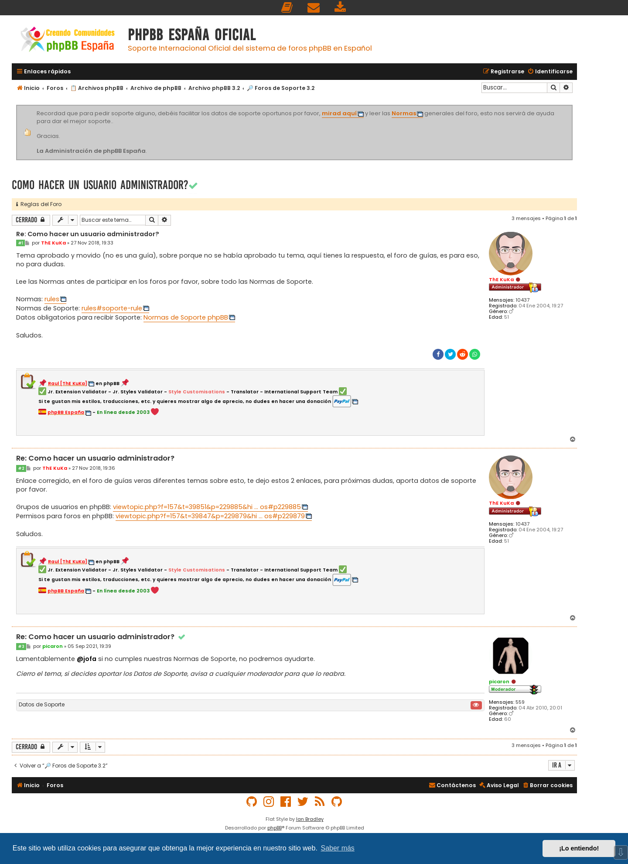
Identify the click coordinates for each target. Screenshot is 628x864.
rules (51, 299)
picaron (499, 681)
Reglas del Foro (38, 204)
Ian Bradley (310, 819)
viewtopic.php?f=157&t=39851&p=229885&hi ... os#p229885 (207, 507)
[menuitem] (287, 7)
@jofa (86, 658)
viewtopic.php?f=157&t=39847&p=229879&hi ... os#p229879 (210, 516)
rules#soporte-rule (112, 308)
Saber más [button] (338, 848)
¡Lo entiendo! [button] (579, 848)
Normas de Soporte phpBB (185, 317)
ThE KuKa (501, 279)
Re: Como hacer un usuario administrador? (87, 234)
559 (520, 702)
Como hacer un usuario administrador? (100, 185)
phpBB (274, 827)
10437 (522, 300)
